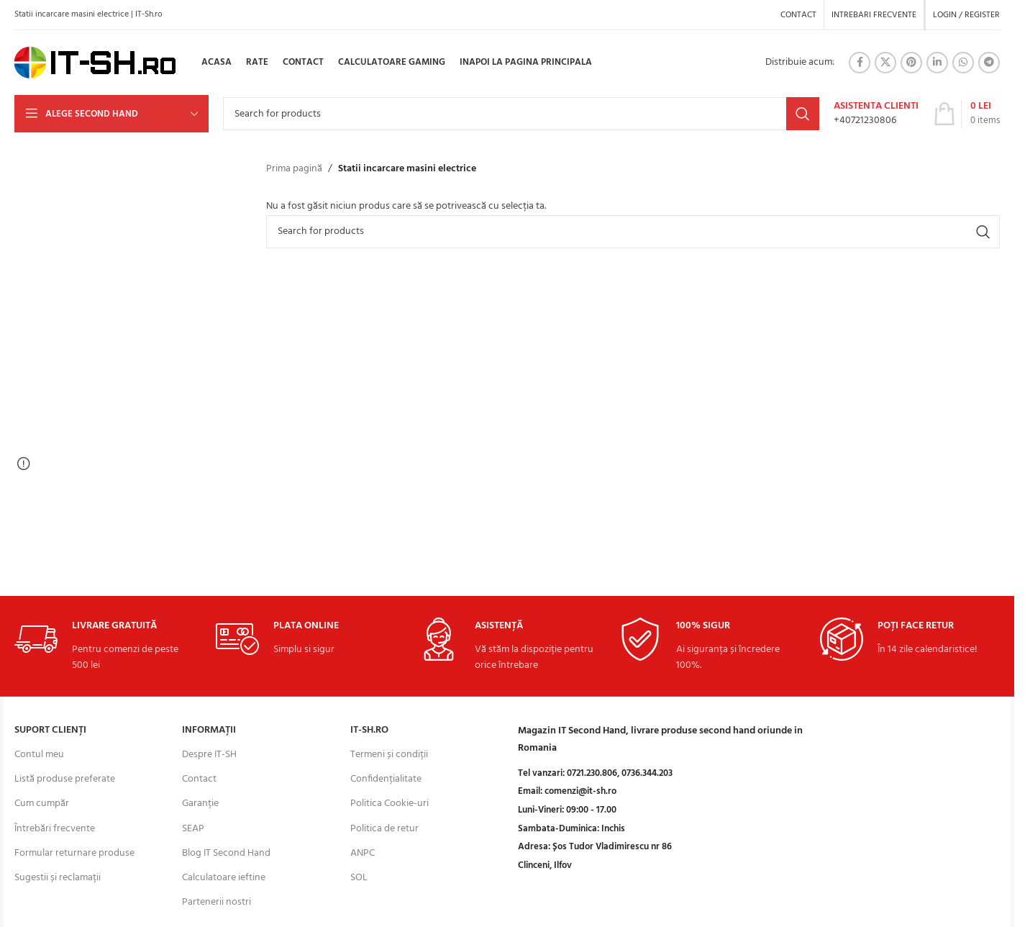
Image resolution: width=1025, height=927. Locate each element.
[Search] (521, 113)
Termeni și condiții (389, 754)
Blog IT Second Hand (226, 853)
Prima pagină (294, 169)
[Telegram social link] (989, 62)
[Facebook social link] (859, 62)
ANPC (362, 853)
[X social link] (885, 62)
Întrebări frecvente (54, 828)
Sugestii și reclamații (57, 877)
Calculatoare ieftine (223, 877)
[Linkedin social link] (937, 62)
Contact (199, 779)
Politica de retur (384, 828)
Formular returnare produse (74, 853)
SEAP (193, 828)
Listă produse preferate (64, 779)
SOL (359, 877)
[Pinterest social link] (911, 62)
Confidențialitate (386, 779)
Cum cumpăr (41, 803)
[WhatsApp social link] (963, 62)
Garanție (200, 803)
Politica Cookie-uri (389, 803)
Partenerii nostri (216, 902)
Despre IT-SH (209, 754)
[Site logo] (95, 63)
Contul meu (39, 754)
